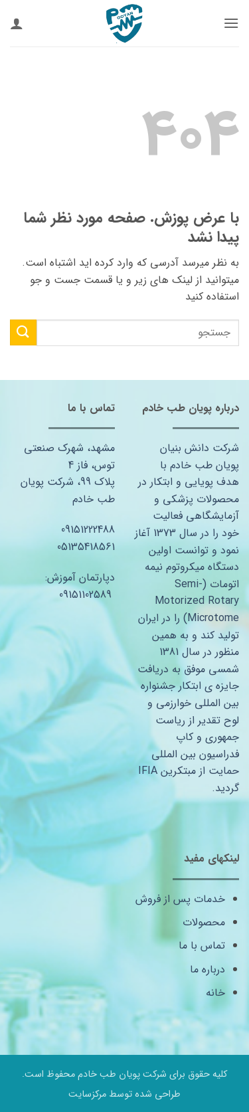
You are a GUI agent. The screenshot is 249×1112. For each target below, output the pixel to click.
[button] (231, 23)
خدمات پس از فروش (180, 899)
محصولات (204, 922)
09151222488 (88, 529)
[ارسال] (23, 332)
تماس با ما (202, 945)
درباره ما (207, 969)
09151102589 (85, 595)
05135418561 (86, 547)
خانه (215, 992)
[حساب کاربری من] (16, 23)
